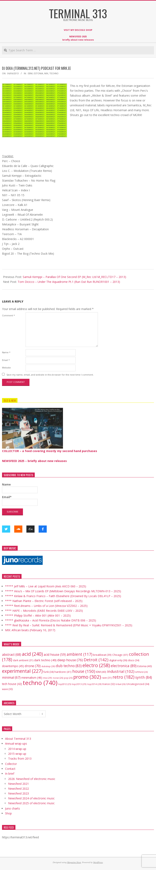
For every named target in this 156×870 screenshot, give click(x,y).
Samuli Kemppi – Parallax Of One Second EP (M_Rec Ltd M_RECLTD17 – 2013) (74, 277)
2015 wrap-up (17, 754)
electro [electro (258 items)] (96, 665)
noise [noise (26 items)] (58, 677)
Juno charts (12, 808)
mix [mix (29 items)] (47, 677)
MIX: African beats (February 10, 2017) (30, 630)
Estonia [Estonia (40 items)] (144, 666)
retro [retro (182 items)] (123, 677)
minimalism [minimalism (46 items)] (31, 677)
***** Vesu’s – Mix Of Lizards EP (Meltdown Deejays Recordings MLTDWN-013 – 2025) (63, 591)
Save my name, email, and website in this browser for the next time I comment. (50, 374)
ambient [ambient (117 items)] (79, 654)
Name (6, 352)
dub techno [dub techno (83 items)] (69, 665)
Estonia (38, 73)
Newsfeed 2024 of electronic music (31, 798)
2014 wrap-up (17, 749)
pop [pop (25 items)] (68, 677)
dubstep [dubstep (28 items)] (48, 666)
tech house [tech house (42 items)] (12, 684)
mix (46, 73)
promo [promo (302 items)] (87, 676)
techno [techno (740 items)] (40, 683)
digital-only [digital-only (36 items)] (118, 660)
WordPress (98, 862)
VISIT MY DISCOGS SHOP (78, 29)
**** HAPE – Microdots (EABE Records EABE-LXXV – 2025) (44, 611)
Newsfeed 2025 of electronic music (31, 803)
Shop (8, 813)
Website (6, 367)
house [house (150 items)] (83, 671)
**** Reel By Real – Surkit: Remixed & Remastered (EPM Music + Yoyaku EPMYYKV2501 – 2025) (68, 625)
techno (53, 73)
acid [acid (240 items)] (32, 654)
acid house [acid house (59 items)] (55, 654)
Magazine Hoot (74, 862)
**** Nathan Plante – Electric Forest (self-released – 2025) (43, 601)
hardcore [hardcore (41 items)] (63, 672)
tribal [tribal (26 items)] (121, 684)
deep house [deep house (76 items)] (70, 660)
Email (6, 360)
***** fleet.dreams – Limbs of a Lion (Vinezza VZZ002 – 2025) (46, 606)
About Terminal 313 (18, 739)
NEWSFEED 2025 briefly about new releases (78, 38)
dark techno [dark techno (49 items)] (45, 660)
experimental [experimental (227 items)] (22, 671)
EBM (30, 73)
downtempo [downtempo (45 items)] (13, 666)
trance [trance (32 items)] (108, 684)
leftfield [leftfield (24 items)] (141, 672)
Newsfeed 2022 (18, 788)
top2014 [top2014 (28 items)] (94, 684)
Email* (20, 500)
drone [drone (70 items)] (33, 665)
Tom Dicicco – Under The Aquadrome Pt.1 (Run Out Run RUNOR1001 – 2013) (69, 282)
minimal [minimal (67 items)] (11, 677)
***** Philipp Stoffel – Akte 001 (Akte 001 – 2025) (38, 615)
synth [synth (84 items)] (143, 677)
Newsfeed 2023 (18, 793)
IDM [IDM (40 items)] (101, 672)
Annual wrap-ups (16, 743)
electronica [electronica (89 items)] (123, 665)
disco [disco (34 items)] (133, 660)
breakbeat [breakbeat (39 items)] (102, 655)
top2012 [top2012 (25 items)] (64, 684)
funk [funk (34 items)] (48, 672)
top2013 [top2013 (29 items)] (79, 684)
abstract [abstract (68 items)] (11, 654)
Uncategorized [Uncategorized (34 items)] (137, 684)
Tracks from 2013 (19, 758)
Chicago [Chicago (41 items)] (120, 655)
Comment (8, 315)
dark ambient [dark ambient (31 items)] (23, 660)
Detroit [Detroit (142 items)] (96, 659)
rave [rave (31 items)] (107, 677)
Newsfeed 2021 (18, 784)
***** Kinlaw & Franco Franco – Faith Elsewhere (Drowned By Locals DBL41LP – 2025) (63, 596)
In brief (9, 773)
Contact (10, 769)
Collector (11, 764)
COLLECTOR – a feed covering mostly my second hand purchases (49, 451)
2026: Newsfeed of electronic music (31, 779)
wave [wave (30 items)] (7, 689)
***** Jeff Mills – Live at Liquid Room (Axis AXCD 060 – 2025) (45, 586)
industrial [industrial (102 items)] (120, 671)
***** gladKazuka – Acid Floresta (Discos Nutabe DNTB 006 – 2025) (50, 620)
